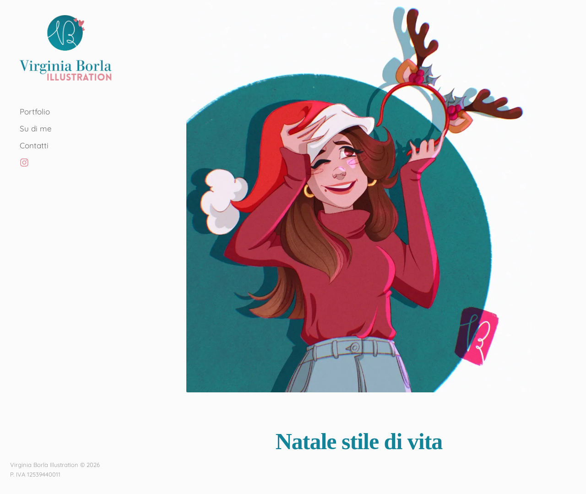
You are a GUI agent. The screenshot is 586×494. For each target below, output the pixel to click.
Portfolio (35, 111)
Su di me (36, 128)
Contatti (34, 145)
